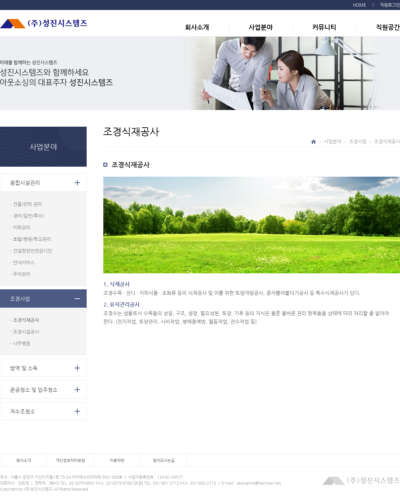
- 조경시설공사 (24, 331)
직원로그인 (390, 4)
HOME (359, 4)
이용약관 (117, 460)
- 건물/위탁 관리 (26, 204)
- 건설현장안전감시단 (31, 250)
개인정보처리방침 (70, 460)
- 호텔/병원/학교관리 (30, 239)
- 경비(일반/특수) (27, 215)
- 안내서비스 (22, 262)
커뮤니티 (324, 27)
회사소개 (197, 27)
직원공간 (388, 27)
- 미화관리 (20, 227)
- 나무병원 (20, 343)
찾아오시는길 (164, 460)
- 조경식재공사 (24, 320)
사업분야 (261, 27)
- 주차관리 (20, 274)
